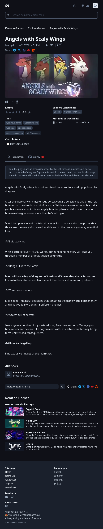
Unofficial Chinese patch (87, 122)
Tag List (9, 483)
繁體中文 (58, 479)
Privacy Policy (12, 518)
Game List (10, 476)
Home (8, 472)
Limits (29, 443)
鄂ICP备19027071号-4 (16, 512)
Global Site (10, 487)
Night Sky (31, 420)
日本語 (57, 483)
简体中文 (58, 476)
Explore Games (37, 28)
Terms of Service (32, 518)
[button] (95, 5)
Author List (10, 479)
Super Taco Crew (35, 432)
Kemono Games (14, 28)
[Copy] (62, 386)
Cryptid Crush (33, 409)
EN (85, 5)
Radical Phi (19, 372)
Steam (59, 122)
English (57, 472)
